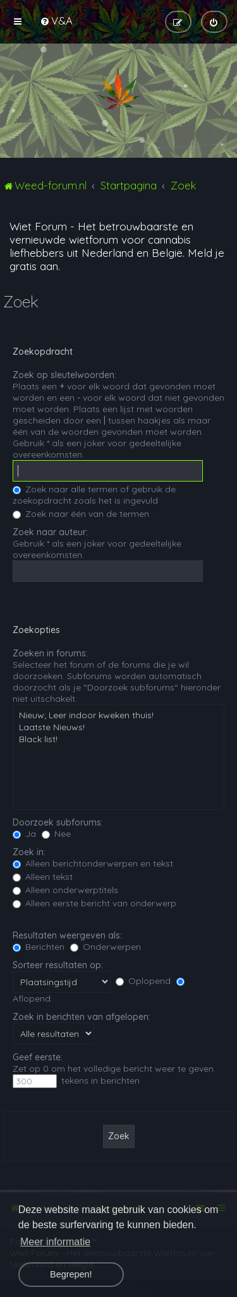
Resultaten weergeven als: (67, 935)
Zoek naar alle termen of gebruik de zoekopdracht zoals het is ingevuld (94, 494)
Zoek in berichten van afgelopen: (81, 1016)
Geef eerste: (38, 1057)
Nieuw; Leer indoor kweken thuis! (118, 715)
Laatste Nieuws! (118, 727)
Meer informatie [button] (55, 1241)
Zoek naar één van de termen (81, 513)
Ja (24, 833)
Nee (56, 833)
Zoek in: (29, 852)
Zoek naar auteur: (50, 532)
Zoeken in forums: (50, 653)
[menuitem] (56, 20)
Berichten (38, 946)
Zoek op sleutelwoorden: (64, 375)
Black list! (118, 739)
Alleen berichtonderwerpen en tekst (93, 863)
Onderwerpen (105, 946)
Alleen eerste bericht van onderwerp (94, 903)
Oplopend (143, 980)
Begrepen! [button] (71, 1274)
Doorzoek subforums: (58, 822)
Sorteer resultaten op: (58, 965)
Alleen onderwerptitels (65, 890)
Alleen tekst (43, 876)
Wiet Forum (38, 226)
